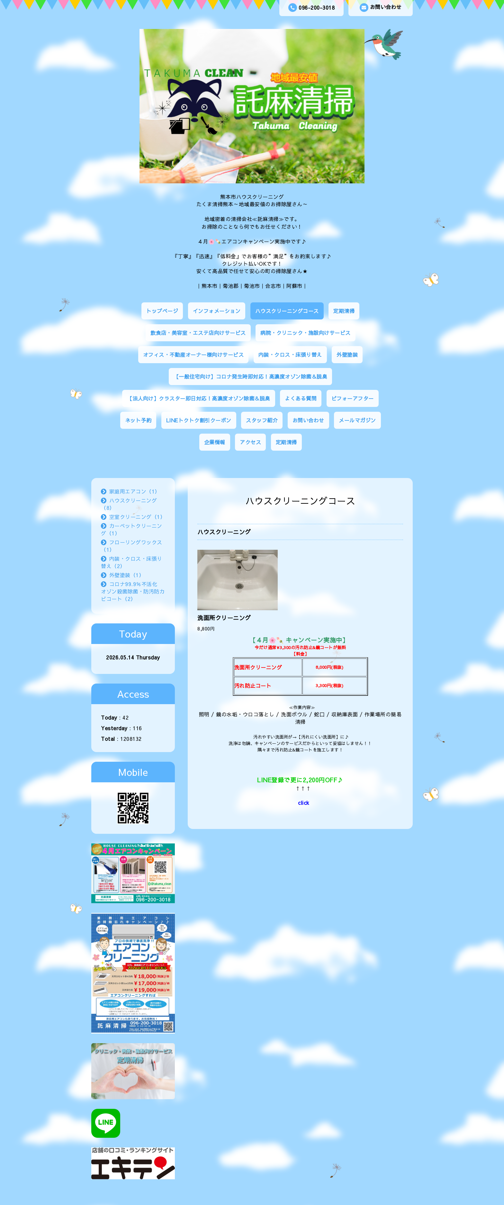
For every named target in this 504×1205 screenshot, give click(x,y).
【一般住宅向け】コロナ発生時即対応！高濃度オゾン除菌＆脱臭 (251, 376)
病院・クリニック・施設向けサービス (305, 332)
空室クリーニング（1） (137, 516)
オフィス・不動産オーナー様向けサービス (193, 354)
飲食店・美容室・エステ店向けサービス (198, 332)
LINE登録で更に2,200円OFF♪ (300, 780)
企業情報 (214, 442)
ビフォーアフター (352, 398)
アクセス (250, 442)
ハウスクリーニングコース (287, 310)
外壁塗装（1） (126, 574)
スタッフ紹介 (262, 420)
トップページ (162, 310)
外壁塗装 (347, 354)
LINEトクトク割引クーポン (198, 420)
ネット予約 (138, 420)
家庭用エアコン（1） (134, 491)
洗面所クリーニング (224, 618)
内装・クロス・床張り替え (290, 354)
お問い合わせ (381, 7)
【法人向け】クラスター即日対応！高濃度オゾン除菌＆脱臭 (198, 398)
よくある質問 (301, 398)
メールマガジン (357, 420)
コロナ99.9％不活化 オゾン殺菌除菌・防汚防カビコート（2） (133, 591)
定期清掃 (344, 310)
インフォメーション (217, 310)
